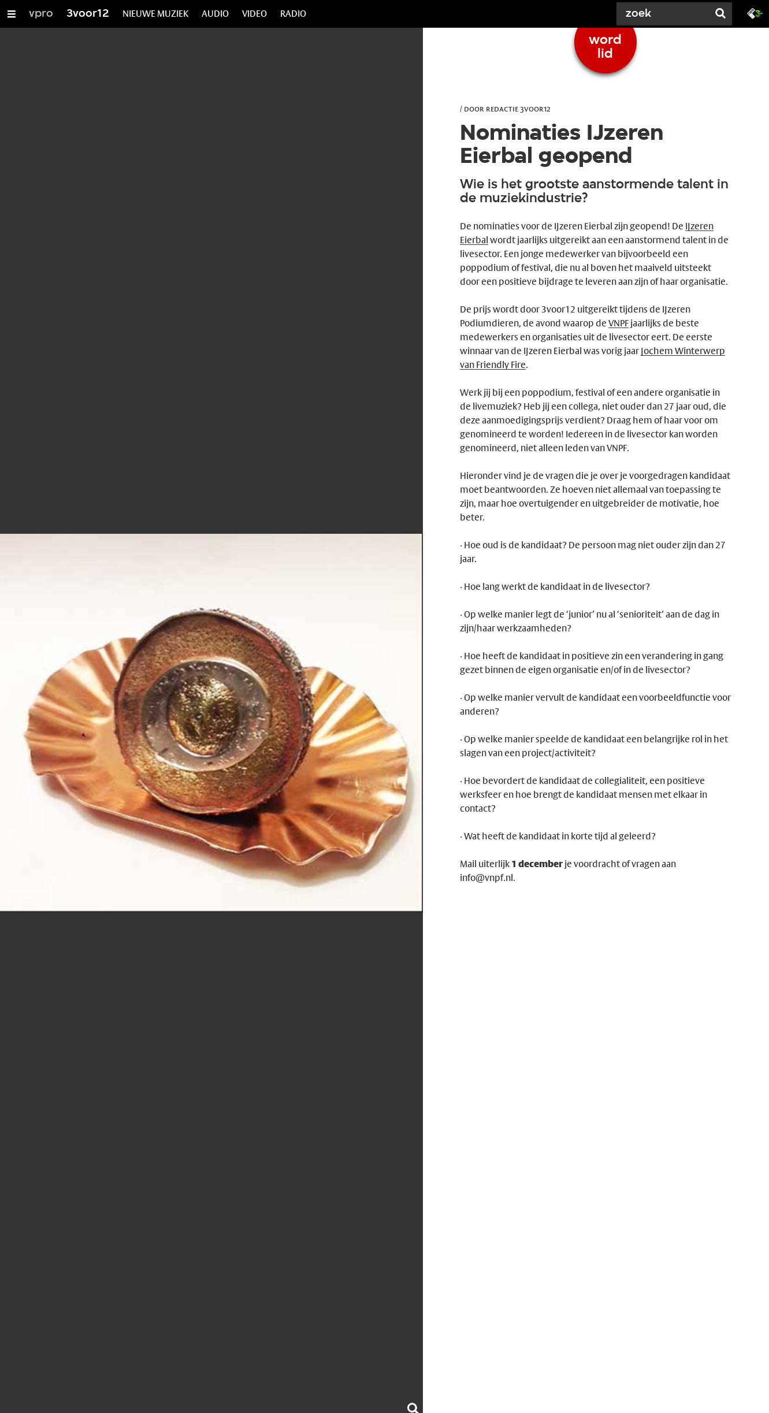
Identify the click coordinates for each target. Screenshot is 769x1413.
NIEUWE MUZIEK (155, 13)
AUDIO (215, 13)
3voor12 (87, 14)
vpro (41, 14)
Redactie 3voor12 (518, 108)
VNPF (618, 323)
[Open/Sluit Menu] (11, 14)
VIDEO (254, 13)
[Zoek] (665, 13)
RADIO (293, 13)
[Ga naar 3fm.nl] (755, 12)
